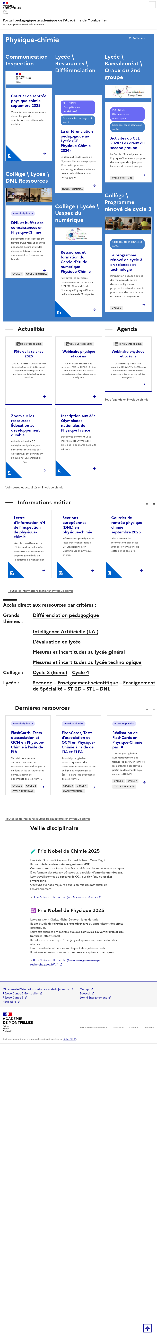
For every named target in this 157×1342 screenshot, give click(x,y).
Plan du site (118, 1027)
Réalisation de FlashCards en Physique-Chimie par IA (127, 740)
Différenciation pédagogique (66, 615)
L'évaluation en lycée (57, 641)
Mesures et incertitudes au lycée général (79, 652)
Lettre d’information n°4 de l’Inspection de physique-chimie (29, 527)
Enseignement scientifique (87, 682)
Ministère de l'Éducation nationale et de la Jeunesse (36, 989)
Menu (152, 4)
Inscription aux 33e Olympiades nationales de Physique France (78, 423)
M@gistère (9, 1002)
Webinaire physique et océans (78, 354)
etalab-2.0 (68, 1039)
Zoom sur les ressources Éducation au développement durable (25, 425)
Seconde (42, 682)
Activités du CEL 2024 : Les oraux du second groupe (127, 143)
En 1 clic (138, 38)
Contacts (133, 1027)
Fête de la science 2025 (28, 354)
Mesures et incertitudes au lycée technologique (87, 662)
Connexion (149, 1027)
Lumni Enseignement (93, 997)
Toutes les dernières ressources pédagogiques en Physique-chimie (47, 819)
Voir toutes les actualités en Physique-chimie (34, 487)
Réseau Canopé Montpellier (21, 993)
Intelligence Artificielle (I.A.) (65, 631)
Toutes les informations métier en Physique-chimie (40, 591)
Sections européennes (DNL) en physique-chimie (77, 525)
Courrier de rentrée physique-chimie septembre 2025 (28, 100)
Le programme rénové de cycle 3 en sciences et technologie (126, 262)
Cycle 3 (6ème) (50, 672)
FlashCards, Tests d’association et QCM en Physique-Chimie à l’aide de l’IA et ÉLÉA (78, 742)
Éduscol (85, 993)
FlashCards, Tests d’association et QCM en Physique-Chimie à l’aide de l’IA (27, 742)
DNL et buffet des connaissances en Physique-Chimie (27, 227)
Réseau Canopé (13, 997)
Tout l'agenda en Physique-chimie (126, 399)
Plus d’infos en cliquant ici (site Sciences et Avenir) (65, 897)
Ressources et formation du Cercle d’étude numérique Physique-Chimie (76, 262)
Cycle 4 (80, 672)
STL (90, 688)
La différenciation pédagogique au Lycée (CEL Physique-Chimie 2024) (77, 141)
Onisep (84, 989)
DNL (105, 688)
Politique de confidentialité (93, 1027)
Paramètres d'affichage (147, 1328)
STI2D (74, 688)
